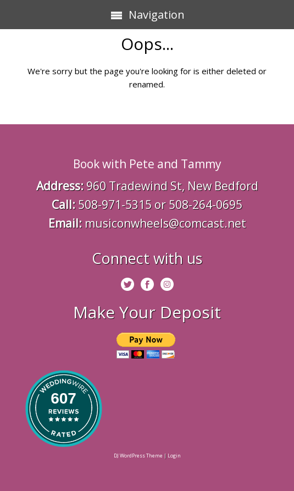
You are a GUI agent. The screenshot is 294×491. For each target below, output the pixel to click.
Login (174, 455)
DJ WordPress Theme (138, 455)
